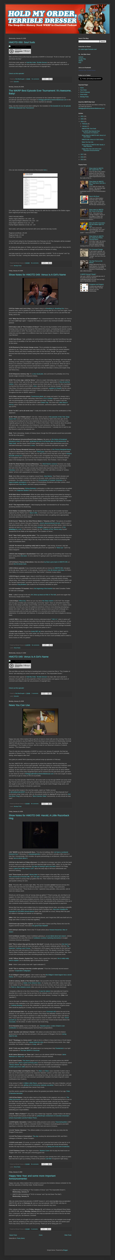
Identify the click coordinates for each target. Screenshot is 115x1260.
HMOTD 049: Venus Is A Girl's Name (29, 656)
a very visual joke (37, 374)
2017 (82, 154)
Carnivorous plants (37, 396)
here (44, 170)
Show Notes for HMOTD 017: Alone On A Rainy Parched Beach (96, 237)
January (84, 126)
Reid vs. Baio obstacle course (21, 987)
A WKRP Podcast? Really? (88, 274)
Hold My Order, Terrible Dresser (36, 62)
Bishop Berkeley (30, 488)
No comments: (36, 79)
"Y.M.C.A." (54, 619)
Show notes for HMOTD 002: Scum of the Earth (96, 210)
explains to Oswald (55, 388)
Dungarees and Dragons (96, 284)
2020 (82, 119)
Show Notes (17, 647)
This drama (26, 1060)
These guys (40, 451)
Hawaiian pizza (45, 1026)
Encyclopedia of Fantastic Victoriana (50, 480)
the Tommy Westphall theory (62, 449)
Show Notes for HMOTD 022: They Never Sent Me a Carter (97, 183)
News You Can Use (19, 705)
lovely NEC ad (35, 631)
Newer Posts (13, 1235)
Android (81, 57)
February (85, 124)
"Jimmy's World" (14, 1064)
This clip (35, 1136)
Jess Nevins (48, 476)
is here (33, 445)
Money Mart (33, 874)
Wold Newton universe (49, 464)
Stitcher (81, 60)
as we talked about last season (56, 936)
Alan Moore (23, 484)
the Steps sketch (47, 601)
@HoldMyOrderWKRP (18, 792)
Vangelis (40, 527)
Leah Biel (48, 1158)
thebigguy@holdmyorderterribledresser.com (52, 100)
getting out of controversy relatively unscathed (38, 1085)
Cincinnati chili (51, 1011)
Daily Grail (12, 443)
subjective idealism (23, 490)
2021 (82, 116)
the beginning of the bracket (43, 588)
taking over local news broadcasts (58, 1146)
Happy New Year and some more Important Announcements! (91, 149)
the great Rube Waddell (40, 925)
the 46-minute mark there (56, 570)
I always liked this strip (36, 1042)
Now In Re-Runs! (94, 196)
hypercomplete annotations (17, 482)
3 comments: (34, 1229)
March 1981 (33, 513)
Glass (47, 1071)
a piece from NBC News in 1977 (23, 868)
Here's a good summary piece (28, 1062)
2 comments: (35, 693)
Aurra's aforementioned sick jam (50, 523)
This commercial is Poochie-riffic (19, 876)
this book (24, 556)
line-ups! (36, 876)
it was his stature (44, 991)
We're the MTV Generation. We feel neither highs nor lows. (97, 224)
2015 (82, 159)
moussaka (12, 1022)
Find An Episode (85, 92)
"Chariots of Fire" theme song (52, 529)
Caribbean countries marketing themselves (47, 938)
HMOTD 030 (59, 568)
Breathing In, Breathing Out (55, 308)
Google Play (82, 59)
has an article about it (20, 858)
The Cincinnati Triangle (96, 249)
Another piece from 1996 (17, 1067)
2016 (82, 157)
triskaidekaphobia (34, 854)
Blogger (65, 1250)
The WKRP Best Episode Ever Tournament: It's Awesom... (91, 131)
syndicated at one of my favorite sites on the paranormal (48, 441)
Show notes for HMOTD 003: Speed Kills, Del (96, 169)
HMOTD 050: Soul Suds (22, 42)
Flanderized (59, 1048)
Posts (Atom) (21, 1238)
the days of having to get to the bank (44, 866)
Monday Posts (17, 265)
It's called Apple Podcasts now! (88, 49)
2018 (82, 121)
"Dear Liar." (60, 547)
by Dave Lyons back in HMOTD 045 (56, 562)
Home (40, 1235)
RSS (80, 62)
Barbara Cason (45, 1150)
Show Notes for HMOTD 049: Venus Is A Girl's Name (37, 274)
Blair (40, 1071)
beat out (43, 594)
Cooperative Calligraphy (22, 970)
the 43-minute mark (20, 564)
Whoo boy (22, 601)
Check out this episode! (16, 73)
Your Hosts (83, 90)
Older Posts (67, 1235)
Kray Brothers (22, 584)
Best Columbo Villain (39, 796)
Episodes (16, 81)
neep (34, 1044)
